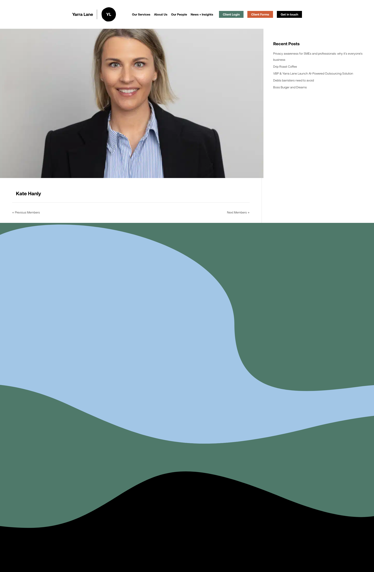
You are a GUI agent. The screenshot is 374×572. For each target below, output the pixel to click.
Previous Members (26, 212)
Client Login (231, 14)
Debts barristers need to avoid (293, 80)
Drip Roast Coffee (285, 66)
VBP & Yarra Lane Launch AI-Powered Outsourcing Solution (313, 73)
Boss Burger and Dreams (290, 87)
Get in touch (289, 14)
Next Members (238, 212)
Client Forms (260, 14)
